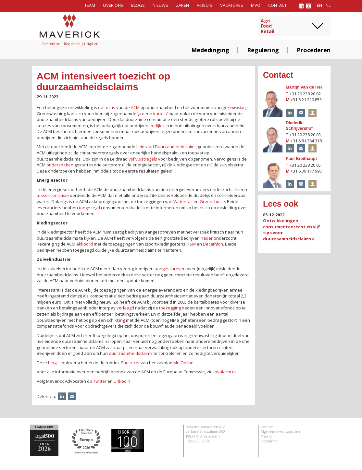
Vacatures (231, 5)
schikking (116, 320)
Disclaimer (269, 441)
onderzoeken (59, 165)
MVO (255, 5)
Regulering (263, 50)
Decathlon (213, 244)
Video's (204, 5)
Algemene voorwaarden (280, 431)
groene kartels (152, 113)
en (319, 5)
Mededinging (210, 50)
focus (109, 107)
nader (207, 238)
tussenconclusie (53, 195)
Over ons (113, 5)
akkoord (84, 244)
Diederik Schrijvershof (299, 125)
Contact (277, 5)
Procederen (314, 50)
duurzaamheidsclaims (131, 353)
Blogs (138, 5)
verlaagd (125, 308)
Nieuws (160, 5)
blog (52, 363)
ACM (135, 107)
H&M (191, 244)
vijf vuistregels (143, 159)
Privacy (266, 436)
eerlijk (155, 125)
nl (328, 5)
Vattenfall (183, 201)
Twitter (99, 381)
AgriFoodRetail (267, 26)
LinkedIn (122, 381)
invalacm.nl (225, 372)
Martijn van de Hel (304, 87)
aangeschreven (170, 268)
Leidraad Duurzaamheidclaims (166, 147)
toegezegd (89, 208)
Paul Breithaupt (301, 158)
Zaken (182, 5)
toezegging (170, 308)
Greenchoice (212, 201)
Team (89, 5)
